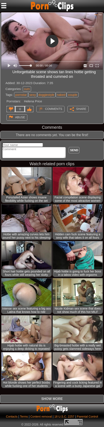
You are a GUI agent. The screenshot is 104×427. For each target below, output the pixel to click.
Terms (24, 416)
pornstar (21, 94)
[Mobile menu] (3, 5)
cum (27, 89)
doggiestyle (46, 94)
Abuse (20, 117)
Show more (52, 399)
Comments (53, 109)
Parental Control (87, 416)
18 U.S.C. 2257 (64, 416)
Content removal (41, 416)
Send (74, 150)
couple (72, 94)
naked (61, 94)
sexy (32, 94)
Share (81, 109)
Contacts (11, 416)
